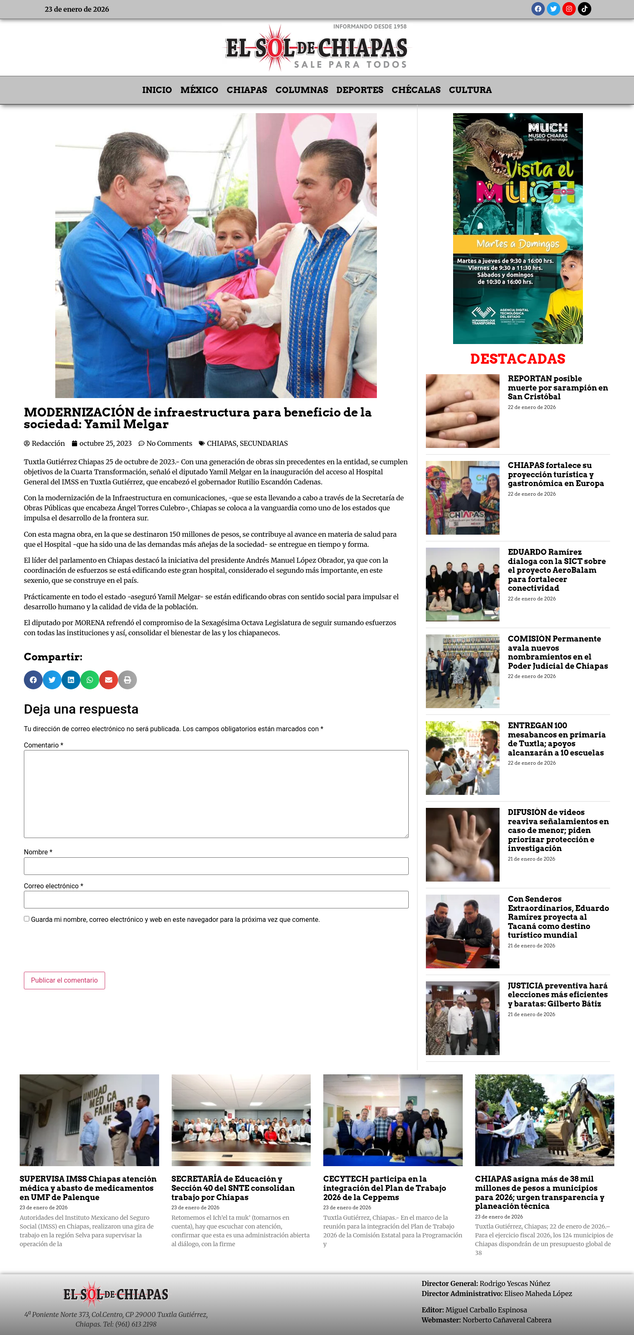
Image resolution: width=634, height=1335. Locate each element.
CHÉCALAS (416, 90)
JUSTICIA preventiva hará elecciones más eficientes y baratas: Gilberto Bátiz (558, 994)
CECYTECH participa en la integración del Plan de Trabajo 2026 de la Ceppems (384, 1188)
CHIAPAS (247, 90)
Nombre (38, 852)
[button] (33, 679)
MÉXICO (199, 90)
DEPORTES (360, 90)
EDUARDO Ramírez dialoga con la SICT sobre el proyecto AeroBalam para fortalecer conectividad (557, 570)
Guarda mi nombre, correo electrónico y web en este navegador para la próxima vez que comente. (175, 919)
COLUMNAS (302, 90)
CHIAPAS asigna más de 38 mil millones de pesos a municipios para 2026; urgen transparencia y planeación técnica (540, 1193)
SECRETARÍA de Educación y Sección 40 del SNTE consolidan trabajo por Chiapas (233, 1188)
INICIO (157, 90)
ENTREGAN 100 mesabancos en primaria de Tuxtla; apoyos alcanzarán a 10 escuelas (557, 739)
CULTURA (470, 90)
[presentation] (87, 951)
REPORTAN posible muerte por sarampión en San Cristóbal (558, 387)
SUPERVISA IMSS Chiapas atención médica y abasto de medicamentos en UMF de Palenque (88, 1188)
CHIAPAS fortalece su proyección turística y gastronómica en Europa (556, 474)
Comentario (43, 745)
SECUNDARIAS (264, 443)
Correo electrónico (53, 886)
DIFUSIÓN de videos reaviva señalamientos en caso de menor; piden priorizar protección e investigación (558, 830)
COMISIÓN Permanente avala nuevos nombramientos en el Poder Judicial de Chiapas (558, 652)
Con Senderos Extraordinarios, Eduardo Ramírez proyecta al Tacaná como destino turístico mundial (558, 917)
